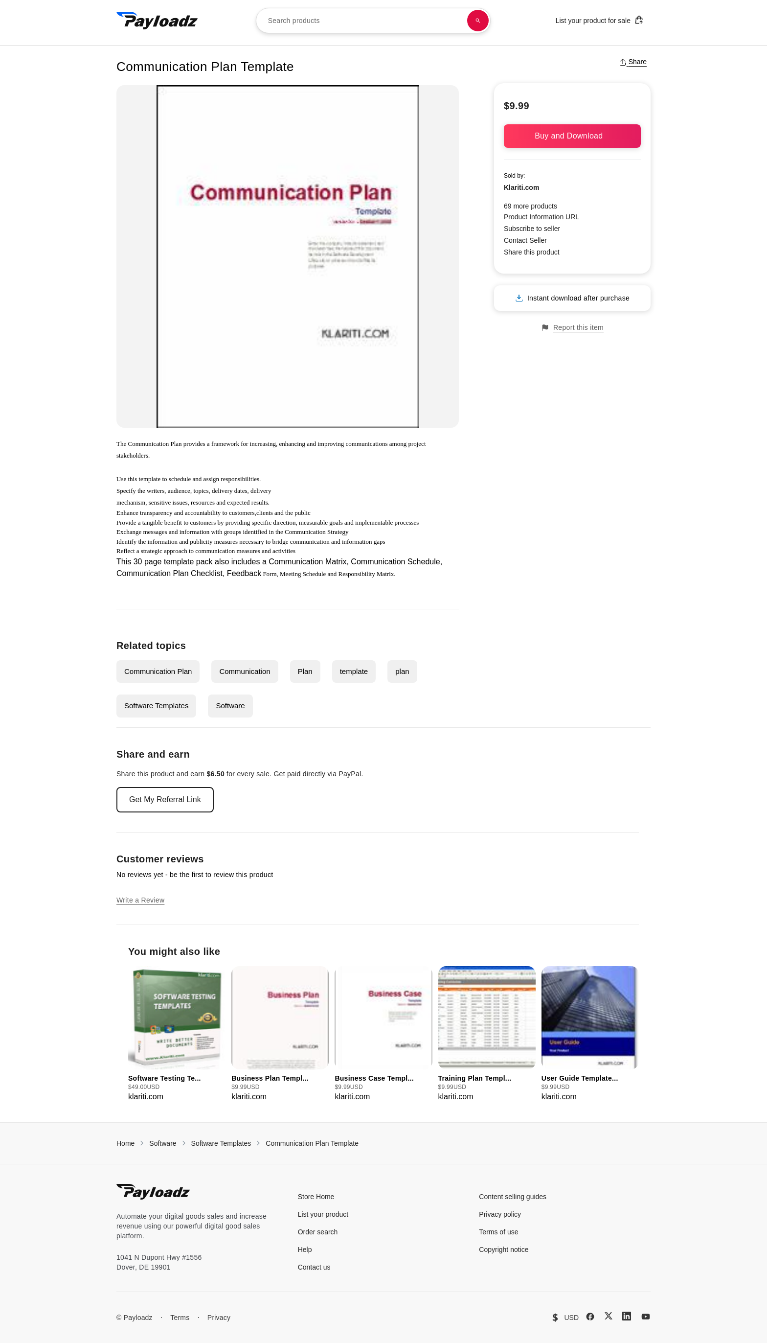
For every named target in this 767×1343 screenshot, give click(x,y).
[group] (177, 1034)
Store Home (316, 1197)
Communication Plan (158, 671)
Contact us (314, 1267)
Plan (305, 671)
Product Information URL (541, 217)
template (354, 671)
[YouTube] (646, 1316)
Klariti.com (521, 187)
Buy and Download (572, 136)
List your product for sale (600, 19)
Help (305, 1249)
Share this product (532, 252)
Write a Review (140, 900)
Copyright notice (503, 1249)
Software (230, 705)
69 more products (530, 206)
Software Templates (156, 705)
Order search (318, 1232)
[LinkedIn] (626, 1316)
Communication (244, 671)
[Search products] (478, 20)
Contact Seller (525, 240)
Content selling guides (512, 1197)
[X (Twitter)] (608, 1316)
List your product (323, 1214)
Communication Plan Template (312, 1143)
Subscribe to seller (532, 228)
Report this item (572, 328)
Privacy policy (500, 1214)
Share (633, 62)
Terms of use (498, 1232)
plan (402, 671)
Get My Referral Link (165, 799)
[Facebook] (590, 1316)
